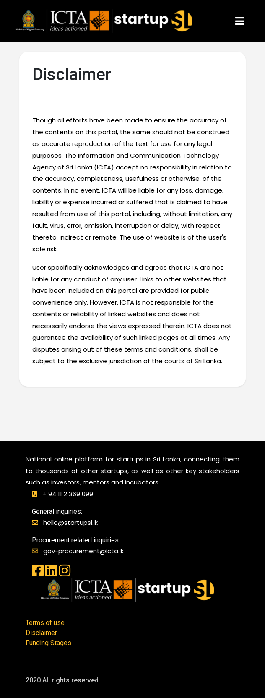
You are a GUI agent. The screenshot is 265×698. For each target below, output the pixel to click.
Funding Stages (48, 643)
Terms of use (45, 623)
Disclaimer (41, 633)
